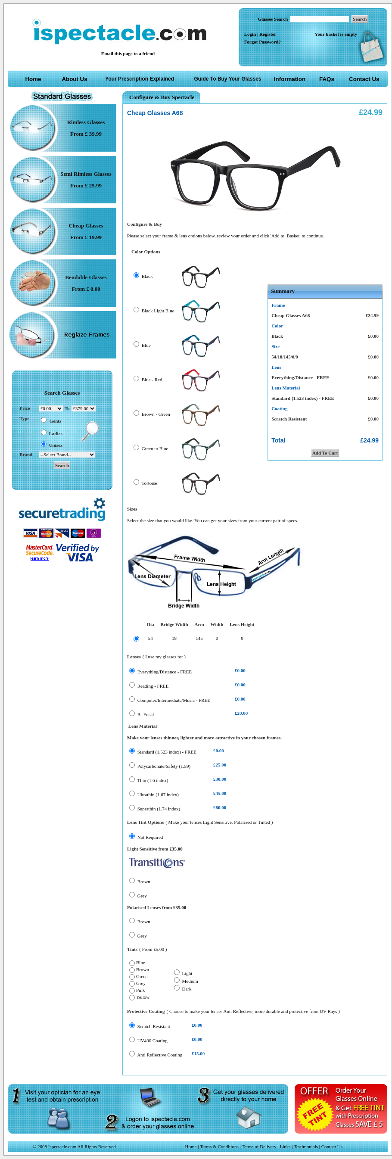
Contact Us (364, 79)
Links (285, 1146)
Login (250, 34)
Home (33, 79)
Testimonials (306, 1146)
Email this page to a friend (128, 53)
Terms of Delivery (259, 1146)
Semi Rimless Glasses (85, 174)
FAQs (326, 79)
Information (289, 79)
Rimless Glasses (86, 122)
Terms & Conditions (219, 1146)
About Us (74, 79)
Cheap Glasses (85, 225)
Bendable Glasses (85, 277)
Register (267, 34)
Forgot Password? (262, 41)
